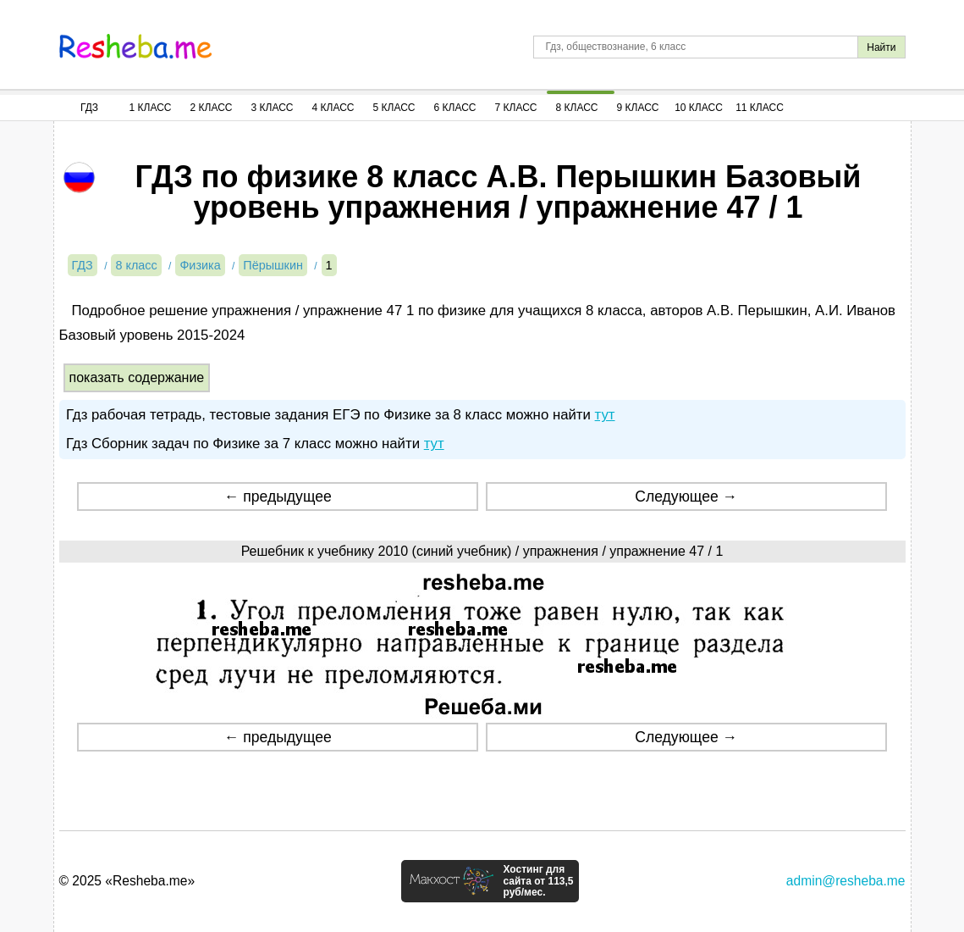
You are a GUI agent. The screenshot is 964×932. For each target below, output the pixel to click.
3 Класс (272, 108)
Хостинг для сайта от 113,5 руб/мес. (538, 881)
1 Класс (150, 108)
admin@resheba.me (846, 881)
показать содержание (137, 377)
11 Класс (759, 108)
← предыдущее (278, 496)
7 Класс (516, 108)
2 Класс (211, 108)
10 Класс (699, 108)
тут (605, 415)
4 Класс (333, 108)
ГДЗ (89, 108)
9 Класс (638, 108)
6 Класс (455, 108)
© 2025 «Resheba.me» (127, 881)
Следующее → (686, 496)
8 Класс (577, 108)
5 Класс (394, 108)
